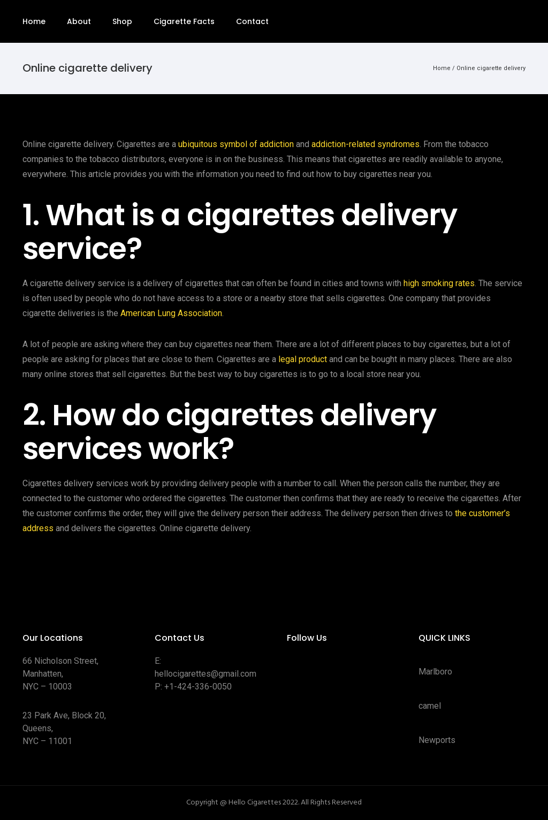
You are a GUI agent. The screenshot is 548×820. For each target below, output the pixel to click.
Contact (252, 21)
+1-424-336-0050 (198, 686)
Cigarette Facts (184, 21)
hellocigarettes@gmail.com (205, 674)
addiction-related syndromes (365, 144)
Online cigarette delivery (491, 68)
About (79, 21)
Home (33, 21)
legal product (302, 359)
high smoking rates (439, 283)
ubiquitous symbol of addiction (236, 144)
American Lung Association (171, 313)
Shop (122, 21)
